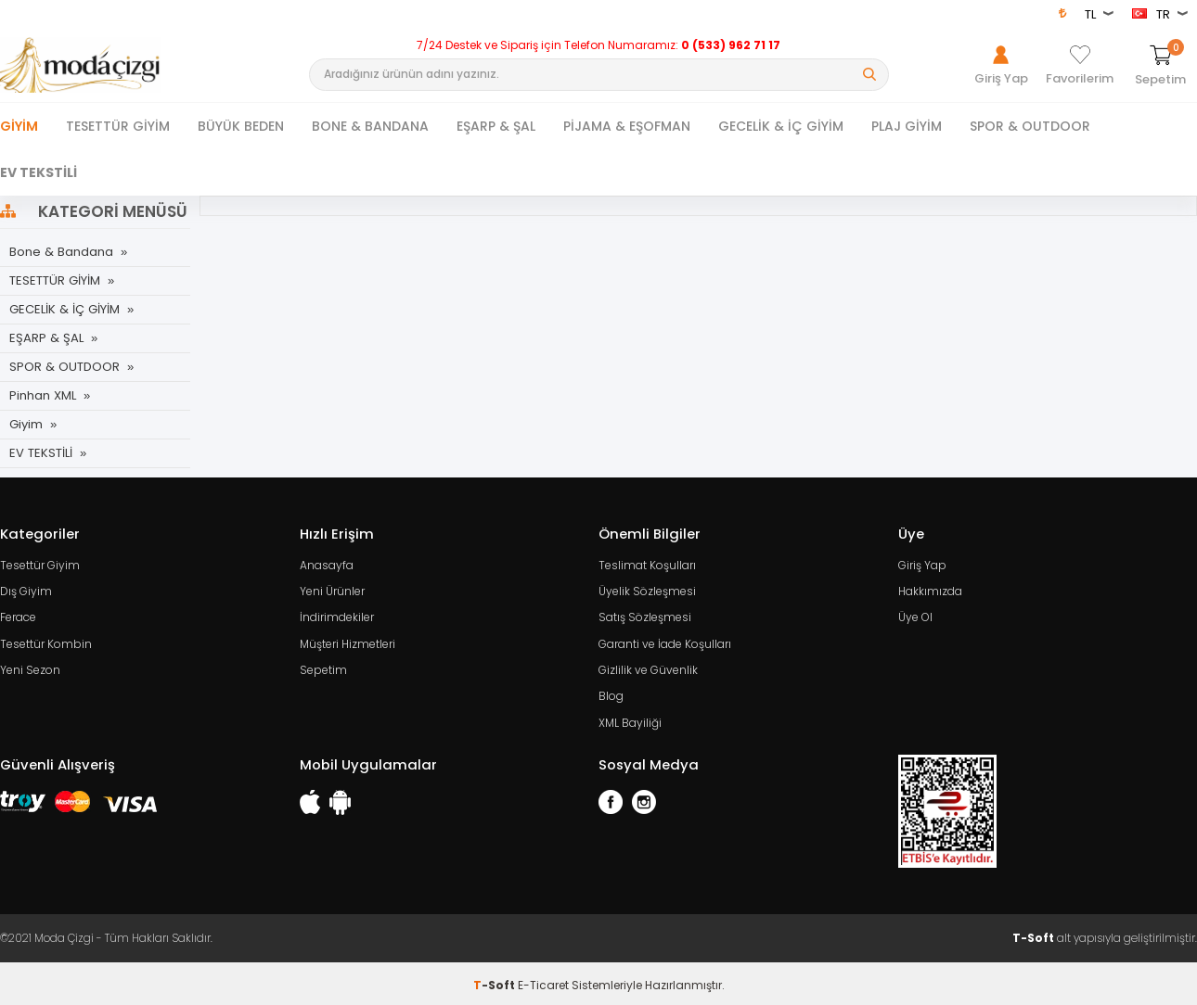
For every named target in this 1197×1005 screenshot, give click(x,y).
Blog (611, 694)
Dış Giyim (26, 590)
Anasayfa (327, 564)
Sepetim (323, 668)
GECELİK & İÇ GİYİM (780, 126)
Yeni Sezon (30, 668)
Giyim (19, 126)
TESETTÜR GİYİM (118, 126)
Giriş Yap (922, 564)
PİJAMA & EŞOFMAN (626, 126)
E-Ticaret (543, 981)
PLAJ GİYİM (906, 126)
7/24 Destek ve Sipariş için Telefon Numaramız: (598, 45)
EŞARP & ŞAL (496, 126)
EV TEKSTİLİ (38, 172)
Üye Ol (915, 616)
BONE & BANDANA (370, 126)
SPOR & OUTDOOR (1030, 126)
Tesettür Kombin (46, 642)
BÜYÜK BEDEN (241, 126)
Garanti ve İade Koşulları (664, 642)
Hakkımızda (930, 590)
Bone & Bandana (60, 252)
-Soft (495, 981)
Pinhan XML (42, 395)
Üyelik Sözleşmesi (647, 590)
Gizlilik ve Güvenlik (648, 668)
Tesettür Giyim (40, 564)
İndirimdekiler (337, 616)
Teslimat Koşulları (647, 564)
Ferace (18, 616)
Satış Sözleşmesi (644, 616)
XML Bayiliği (630, 720)
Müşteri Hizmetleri (347, 642)
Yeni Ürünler (332, 590)
